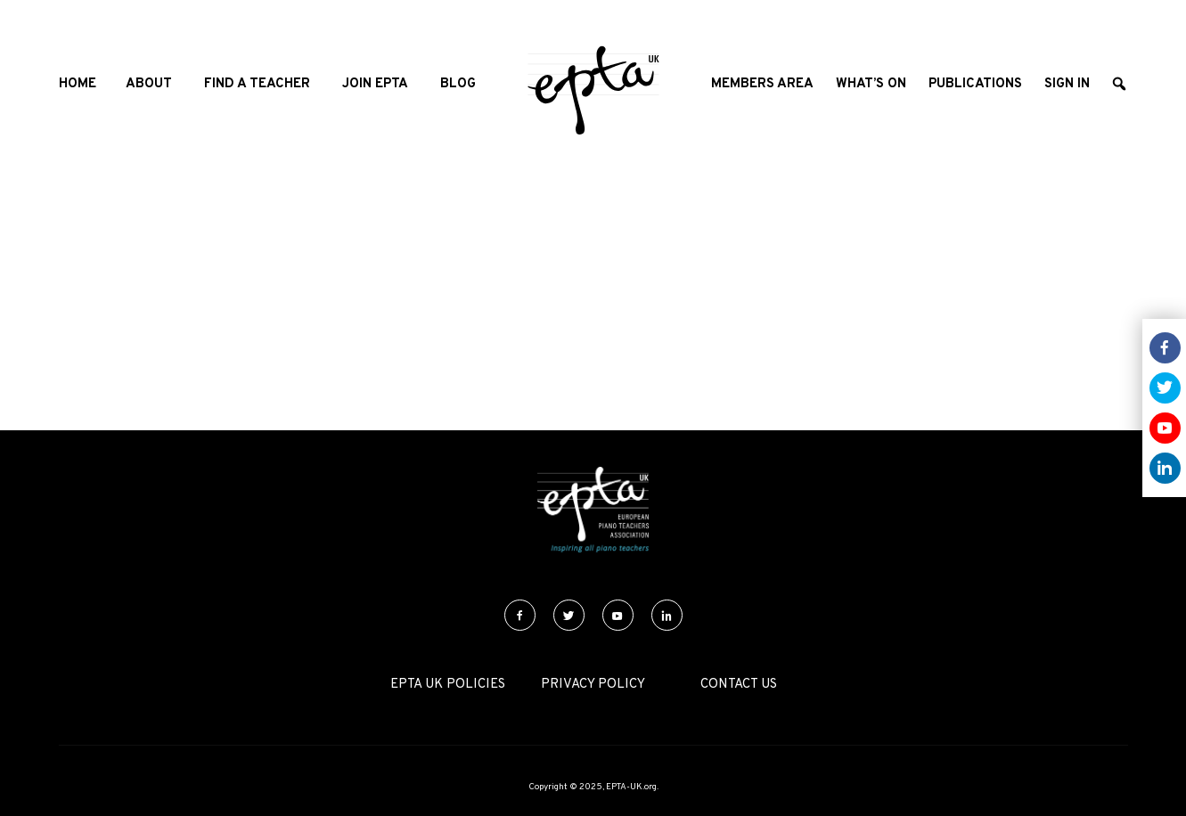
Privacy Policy (593, 684)
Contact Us (738, 684)
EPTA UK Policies (447, 684)
